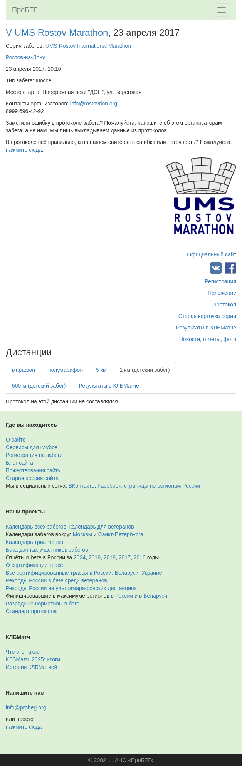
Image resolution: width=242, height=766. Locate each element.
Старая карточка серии (207, 316)
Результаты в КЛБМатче (206, 327)
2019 (95, 557)
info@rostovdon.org (93, 103)
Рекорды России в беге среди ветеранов (56, 580)
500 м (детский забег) (39, 386)
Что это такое (23, 652)
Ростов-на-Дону (25, 57)
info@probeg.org (26, 707)
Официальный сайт (211, 254)
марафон (23, 370)
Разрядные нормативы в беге (42, 603)
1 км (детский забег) (145, 370)
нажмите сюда (24, 150)
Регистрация (220, 281)
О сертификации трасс (34, 565)
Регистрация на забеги (34, 455)
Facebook (109, 486)
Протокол (224, 304)
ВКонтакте (81, 486)
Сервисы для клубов (32, 447)
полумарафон (65, 370)
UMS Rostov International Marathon (88, 46)
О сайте (15, 440)
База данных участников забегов (47, 550)
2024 (80, 557)
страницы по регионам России (162, 486)
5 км (101, 370)
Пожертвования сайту (33, 470)
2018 (110, 557)
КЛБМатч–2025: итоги (33, 659)
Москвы (82, 534)
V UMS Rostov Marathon (57, 32)
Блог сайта (19, 463)
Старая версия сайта (32, 478)
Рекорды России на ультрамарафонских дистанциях (71, 588)
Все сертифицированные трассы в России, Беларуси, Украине (84, 573)
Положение (222, 293)
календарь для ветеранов (101, 526)
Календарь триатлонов (34, 542)
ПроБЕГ (25, 10)
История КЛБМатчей (31, 667)
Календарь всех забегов (36, 526)
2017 (125, 557)
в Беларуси (153, 596)
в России (122, 596)
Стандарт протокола (31, 611)
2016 (140, 557)
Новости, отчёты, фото (207, 339)
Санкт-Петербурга (120, 534)
